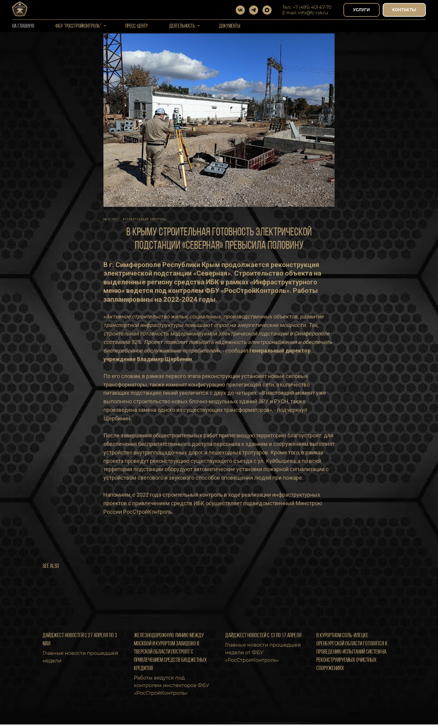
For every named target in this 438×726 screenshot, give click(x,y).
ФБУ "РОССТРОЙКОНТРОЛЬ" (78, 26)
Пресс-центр (136, 26)
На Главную (23, 26)
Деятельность (182, 26)
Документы (229, 26)
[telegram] (253, 10)
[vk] (240, 10)
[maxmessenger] (267, 10)
